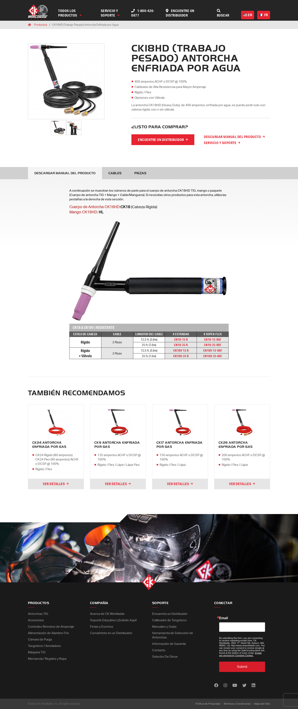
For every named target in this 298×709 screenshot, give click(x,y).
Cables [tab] (114, 173)
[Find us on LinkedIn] (253, 686)
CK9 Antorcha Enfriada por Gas (117, 445)
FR (263, 15)
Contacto (158, 650)
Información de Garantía (169, 643)
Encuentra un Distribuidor (169, 613)
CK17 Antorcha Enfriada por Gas (179, 445)
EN (247, 15)
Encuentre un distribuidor (161, 139)
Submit (242, 666)
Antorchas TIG (38, 613)
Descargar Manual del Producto (232, 137)
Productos (40, 25)
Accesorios (36, 620)
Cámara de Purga (40, 639)
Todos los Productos (70, 12)
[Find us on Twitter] (244, 686)
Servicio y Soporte (110, 12)
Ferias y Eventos (101, 626)
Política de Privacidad (208, 704)
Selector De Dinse (165, 656)
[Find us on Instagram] (225, 686)
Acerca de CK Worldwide (107, 613)
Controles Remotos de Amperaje (51, 626)
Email (223, 618)
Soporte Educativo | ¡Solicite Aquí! (113, 620)
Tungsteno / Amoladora (44, 646)
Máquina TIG (37, 652)
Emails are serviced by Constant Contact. (240, 654)
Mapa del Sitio (262, 704)
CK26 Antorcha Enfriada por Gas (236, 445)
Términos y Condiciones (237, 704)
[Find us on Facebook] (216, 686)
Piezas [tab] (140, 173)
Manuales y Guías (164, 626)
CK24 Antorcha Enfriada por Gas (49, 445)
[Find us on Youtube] (234, 686)
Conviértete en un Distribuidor (111, 633)
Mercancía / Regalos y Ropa (47, 658)
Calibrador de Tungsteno (169, 620)
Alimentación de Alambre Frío (48, 633)
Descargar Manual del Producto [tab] (65, 173)
